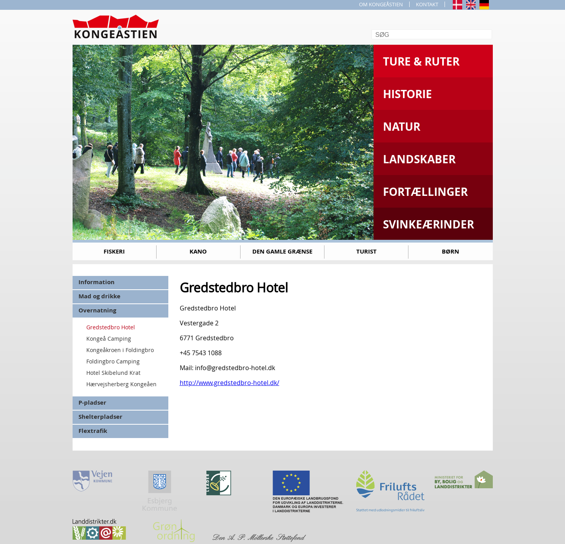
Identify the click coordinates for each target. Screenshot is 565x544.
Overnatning (97, 310)
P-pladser (92, 402)
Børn (450, 251)
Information (96, 282)
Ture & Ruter (421, 61)
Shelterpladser (100, 417)
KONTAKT (427, 4)
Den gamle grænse (282, 251)
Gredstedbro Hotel (110, 327)
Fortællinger (425, 191)
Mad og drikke (99, 296)
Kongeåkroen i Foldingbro (120, 350)
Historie (407, 94)
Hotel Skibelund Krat (113, 372)
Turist (366, 251)
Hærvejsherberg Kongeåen (121, 384)
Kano (198, 251)
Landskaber (419, 159)
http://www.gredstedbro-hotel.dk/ (229, 382)
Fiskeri (114, 251)
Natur (401, 126)
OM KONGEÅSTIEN (381, 4)
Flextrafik (92, 431)
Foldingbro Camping (113, 361)
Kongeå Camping (108, 338)
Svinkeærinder (428, 224)
